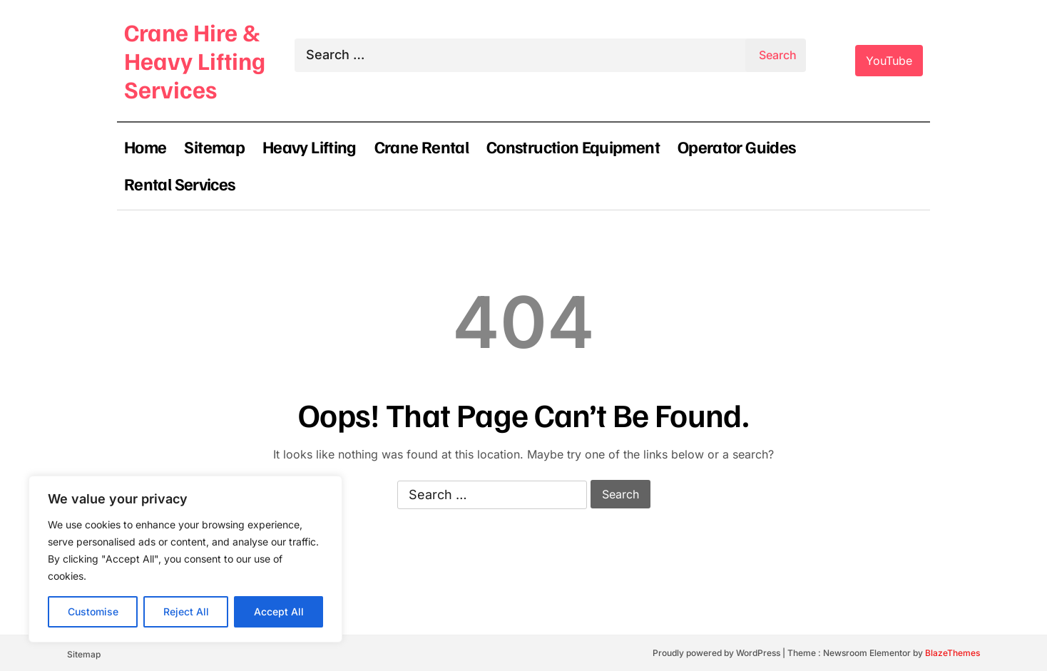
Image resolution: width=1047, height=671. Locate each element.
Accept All (279, 611)
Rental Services (179, 183)
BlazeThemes (952, 652)
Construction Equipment (573, 146)
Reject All (186, 611)
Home (145, 146)
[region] (185, 559)
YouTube (889, 60)
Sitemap (214, 146)
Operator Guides (736, 146)
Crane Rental (421, 146)
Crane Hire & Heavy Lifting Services (194, 60)
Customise (93, 611)
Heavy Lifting (309, 146)
